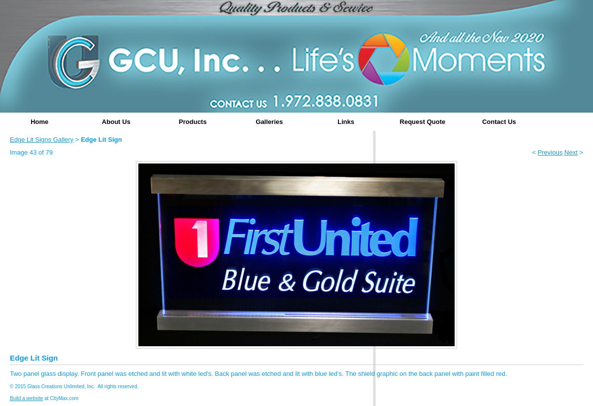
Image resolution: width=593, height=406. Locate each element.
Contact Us (499, 121)
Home (39, 121)
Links (346, 121)
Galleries (269, 121)
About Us (116, 121)
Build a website (26, 398)
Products (193, 121)
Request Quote (422, 121)
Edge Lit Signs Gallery (42, 139)
